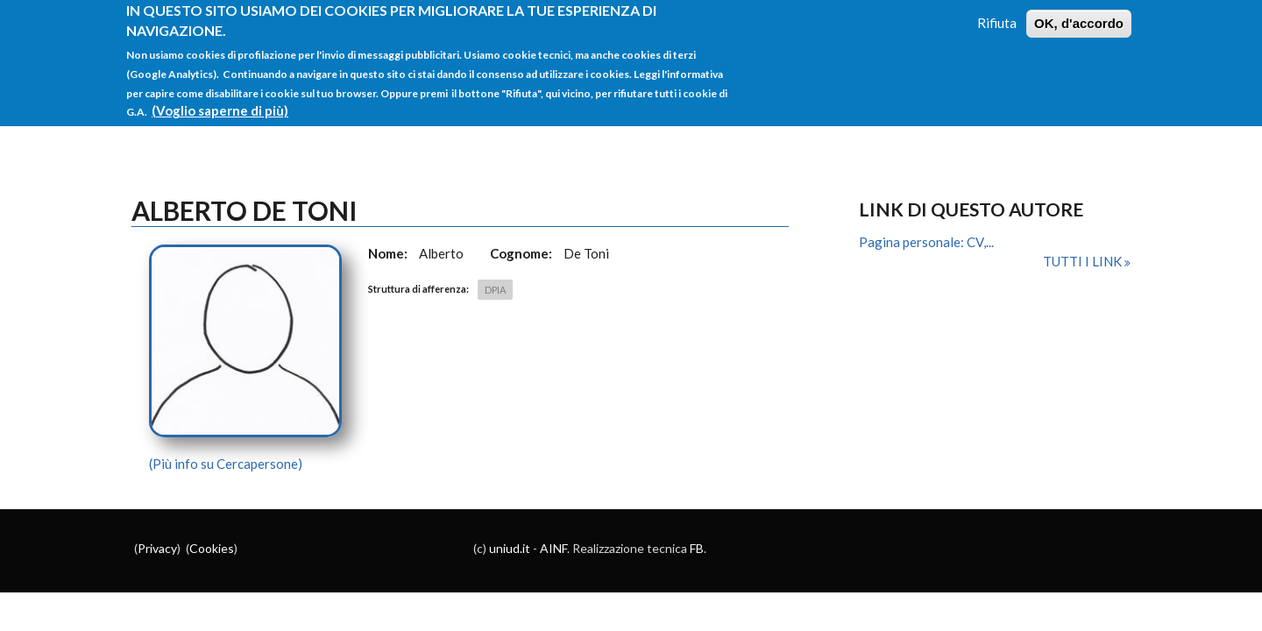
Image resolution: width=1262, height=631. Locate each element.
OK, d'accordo (1079, 15)
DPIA (495, 289)
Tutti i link (1083, 261)
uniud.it (509, 548)
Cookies (211, 548)
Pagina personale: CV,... (926, 242)
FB (697, 548)
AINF (553, 548)
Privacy (157, 548)
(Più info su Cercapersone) (225, 463)
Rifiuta (997, 15)
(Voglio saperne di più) (220, 102)
